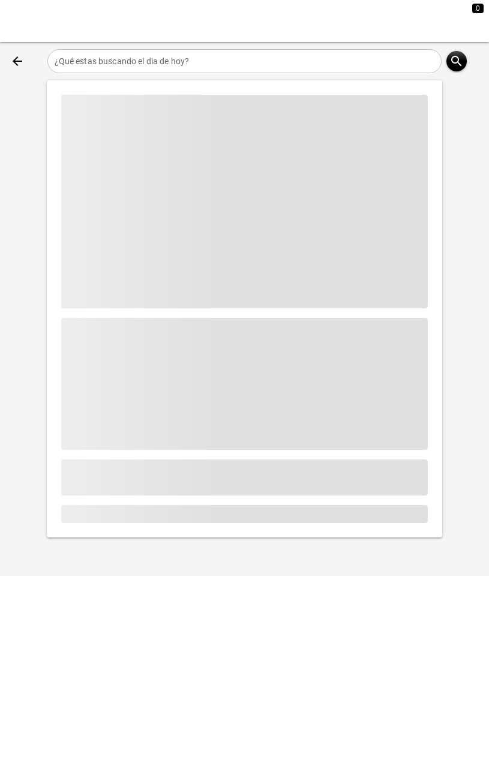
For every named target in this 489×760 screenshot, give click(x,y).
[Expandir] (433, 21)
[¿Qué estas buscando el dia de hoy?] (245, 61)
